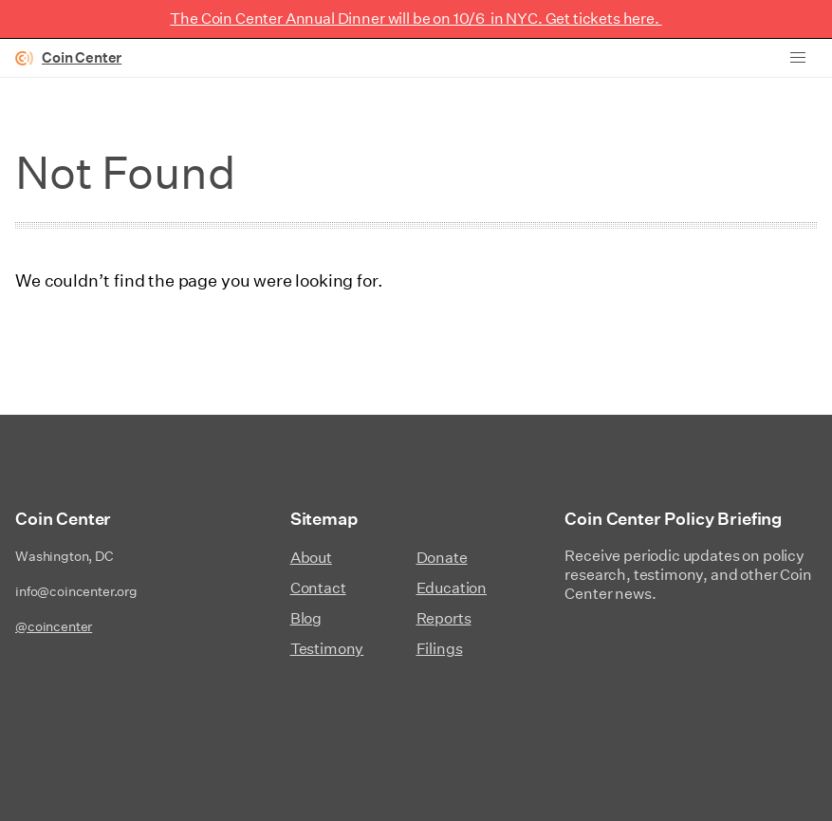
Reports (443, 618)
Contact (318, 588)
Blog (306, 618)
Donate (442, 558)
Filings (439, 649)
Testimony (327, 649)
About (311, 558)
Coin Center (81, 57)
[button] (798, 58)
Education (452, 588)
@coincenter (53, 626)
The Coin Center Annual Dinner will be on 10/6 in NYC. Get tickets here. (415, 18)
